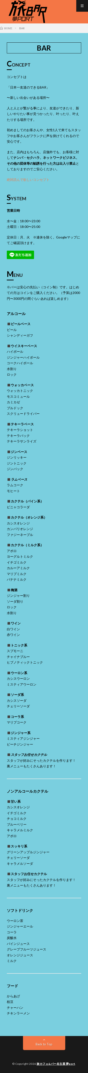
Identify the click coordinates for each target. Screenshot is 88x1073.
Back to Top (44, 1044)
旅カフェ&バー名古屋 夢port (56, 1064)
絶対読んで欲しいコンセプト (28, 180)
